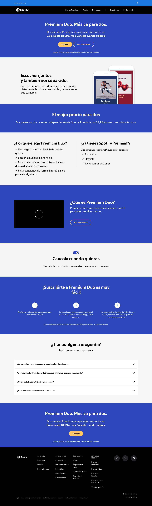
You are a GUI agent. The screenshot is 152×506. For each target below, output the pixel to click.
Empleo (40, 464)
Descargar (96, 10)
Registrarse (114, 10)
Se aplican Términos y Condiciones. (63, 52)
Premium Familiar (95, 474)
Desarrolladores (61, 464)
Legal (17, 498)
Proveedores (60, 477)
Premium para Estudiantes (97, 481)
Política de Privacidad (49, 498)
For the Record (43, 469)
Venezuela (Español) (130, 494)
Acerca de (41, 460)
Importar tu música (77, 477)
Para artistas (60, 460)
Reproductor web (78, 465)
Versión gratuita (97, 487)
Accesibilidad (83, 498)
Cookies (60, 498)
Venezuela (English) (20, 3)
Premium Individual (95, 463)
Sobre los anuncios (71, 498)
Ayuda (85, 10)
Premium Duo (96, 469)
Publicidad (59, 469)
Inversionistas (60, 473)
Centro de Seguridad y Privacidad (31, 498)
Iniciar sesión (128, 10)
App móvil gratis (79, 471)
